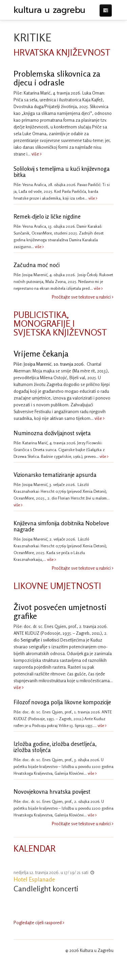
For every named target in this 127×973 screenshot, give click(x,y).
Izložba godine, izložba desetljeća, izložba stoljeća (55, 747)
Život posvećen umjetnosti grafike (60, 611)
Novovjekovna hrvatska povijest (52, 791)
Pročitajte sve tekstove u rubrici (82, 297)
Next (108, 882)
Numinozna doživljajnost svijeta (52, 433)
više (36, 154)
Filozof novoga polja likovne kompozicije (62, 702)
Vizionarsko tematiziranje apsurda (55, 474)
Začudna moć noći (37, 265)
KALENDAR (35, 848)
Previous (19, 882)
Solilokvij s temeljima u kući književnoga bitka (62, 171)
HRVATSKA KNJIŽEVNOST (62, 52)
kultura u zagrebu (49, 10)
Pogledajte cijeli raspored (39, 918)
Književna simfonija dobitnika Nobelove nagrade (61, 526)
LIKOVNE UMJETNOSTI (57, 586)
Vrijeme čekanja (41, 354)
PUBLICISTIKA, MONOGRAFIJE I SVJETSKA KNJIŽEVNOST (60, 323)
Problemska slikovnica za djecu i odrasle (57, 78)
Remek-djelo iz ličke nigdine (47, 216)
